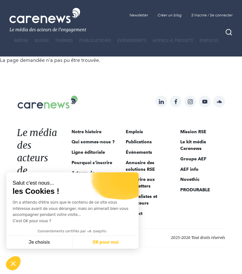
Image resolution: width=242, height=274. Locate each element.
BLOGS (42, 40)
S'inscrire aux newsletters (140, 182)
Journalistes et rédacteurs (141, 200)
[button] (13, 263)
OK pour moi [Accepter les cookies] (106, 242)
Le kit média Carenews (193, 145)
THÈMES (64, 40)
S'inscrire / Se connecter (212, 15)
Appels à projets (173, 40)
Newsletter (139, 15)
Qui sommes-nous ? (93, 141)
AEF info (189, 169)
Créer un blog (170, 15)
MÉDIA (21, 40)
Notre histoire (86, 131)
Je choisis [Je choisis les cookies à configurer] (39, 242)
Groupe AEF (193, 158)
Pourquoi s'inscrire (92, 162)
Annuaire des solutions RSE (140, 166)
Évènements (131, 40)
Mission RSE (193, 131)
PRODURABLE (195, 189)
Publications (95, 40)
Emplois (208, 40)
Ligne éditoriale (88, 152)
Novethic (189, 179)
